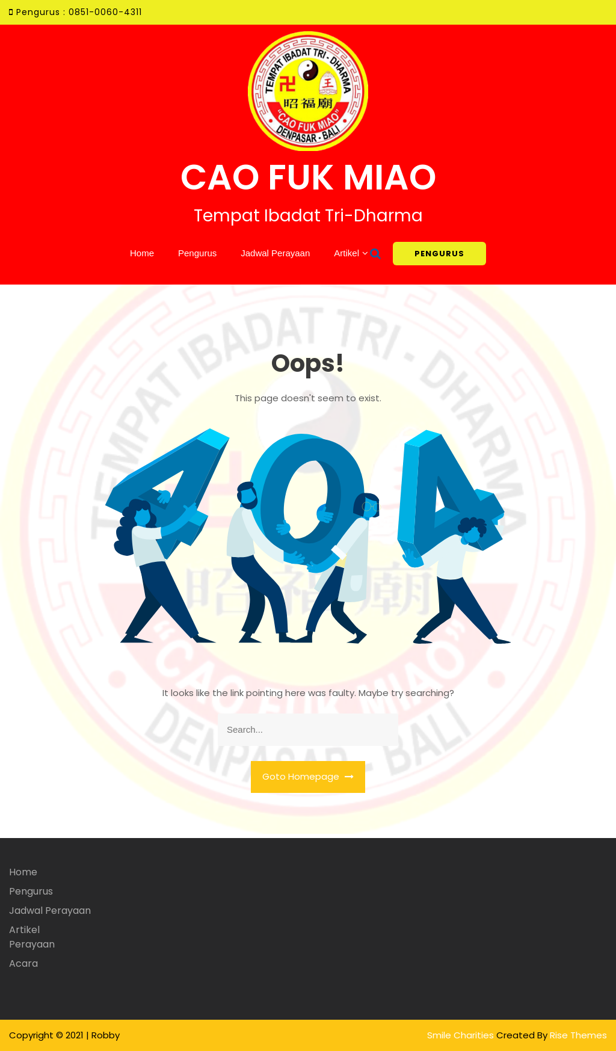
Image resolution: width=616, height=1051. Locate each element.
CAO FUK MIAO (308, 177)
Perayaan (32, 944)
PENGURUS (439, 253)
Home (142, 253)
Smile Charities (461, 1035)
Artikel (346, 253)
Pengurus (197, 253)
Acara (23, 963)
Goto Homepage (308, 776)
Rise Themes (578, 1035)
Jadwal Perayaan (275, 253)
